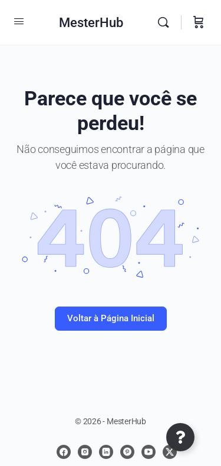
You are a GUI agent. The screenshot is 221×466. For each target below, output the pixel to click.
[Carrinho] (198, 22)
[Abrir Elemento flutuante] (180, 437)
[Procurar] (166, 22)
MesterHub (91, 22)
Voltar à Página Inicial (110, 318)
